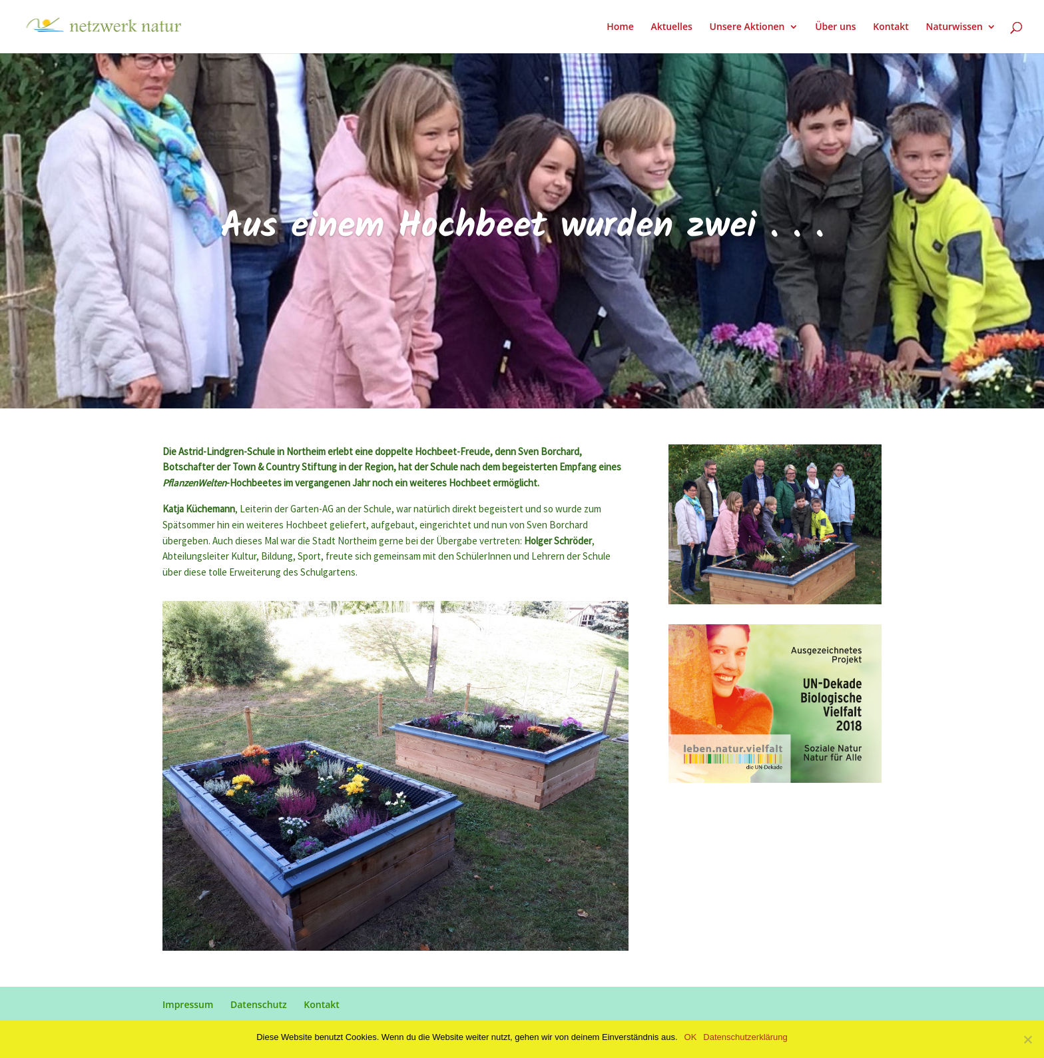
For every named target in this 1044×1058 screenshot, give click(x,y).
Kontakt (891, 27)
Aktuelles (671, 27)
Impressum (187, 1004)
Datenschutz (258, 1004)
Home (620, 27)
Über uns (835, 27)
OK (690, 1037)
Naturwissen (954, 27)
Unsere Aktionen (746, 27)
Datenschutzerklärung (745, 1037)
